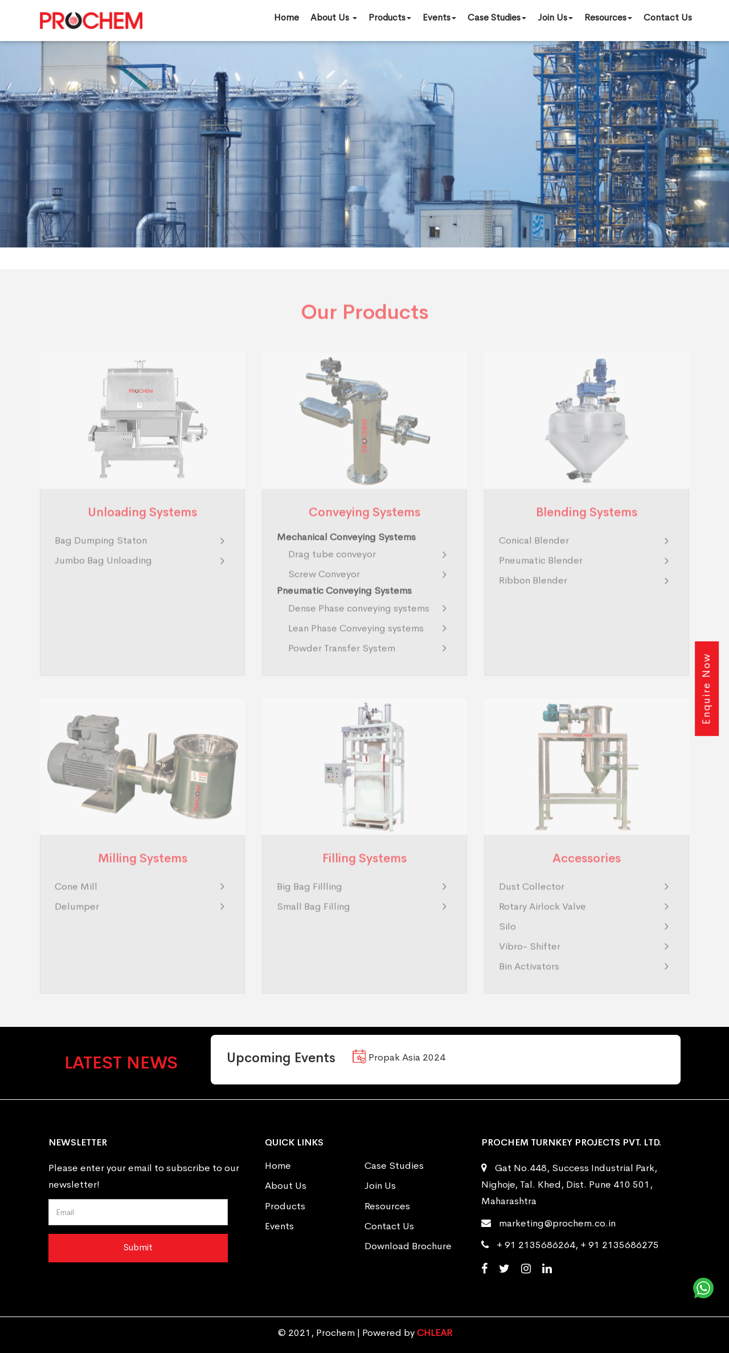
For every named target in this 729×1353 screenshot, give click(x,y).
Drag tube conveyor (332, 569)
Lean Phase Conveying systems (356, 643)
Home (286, 17)
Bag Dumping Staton (101, 556)
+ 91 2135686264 (536, 1245)
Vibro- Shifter (529, 962)
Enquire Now (706, 688)
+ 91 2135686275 (619, 1245)
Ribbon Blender (533, 596)
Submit (138, 1247)
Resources (608, 17)
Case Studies (497, 17)
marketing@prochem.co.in (557, 1223)
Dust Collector (531, 902)
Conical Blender (534, 556)
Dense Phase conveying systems (358, 623)
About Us (333, 17)
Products (389, 17)
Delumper (77, 922)
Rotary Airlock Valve (542, 922)
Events (439, 17)
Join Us (555, 17)
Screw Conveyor (324, 589)
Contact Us (668, 17)
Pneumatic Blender (541, 576)
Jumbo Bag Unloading (103, 576)
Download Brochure (408, 1246)
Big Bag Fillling (309, 902)
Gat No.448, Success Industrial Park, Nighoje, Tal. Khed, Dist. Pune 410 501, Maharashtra (569, 1184)
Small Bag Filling (313, 922)
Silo (507, 942)
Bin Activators (529, 982)
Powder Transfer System (341, 663)
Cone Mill (76, 902)
